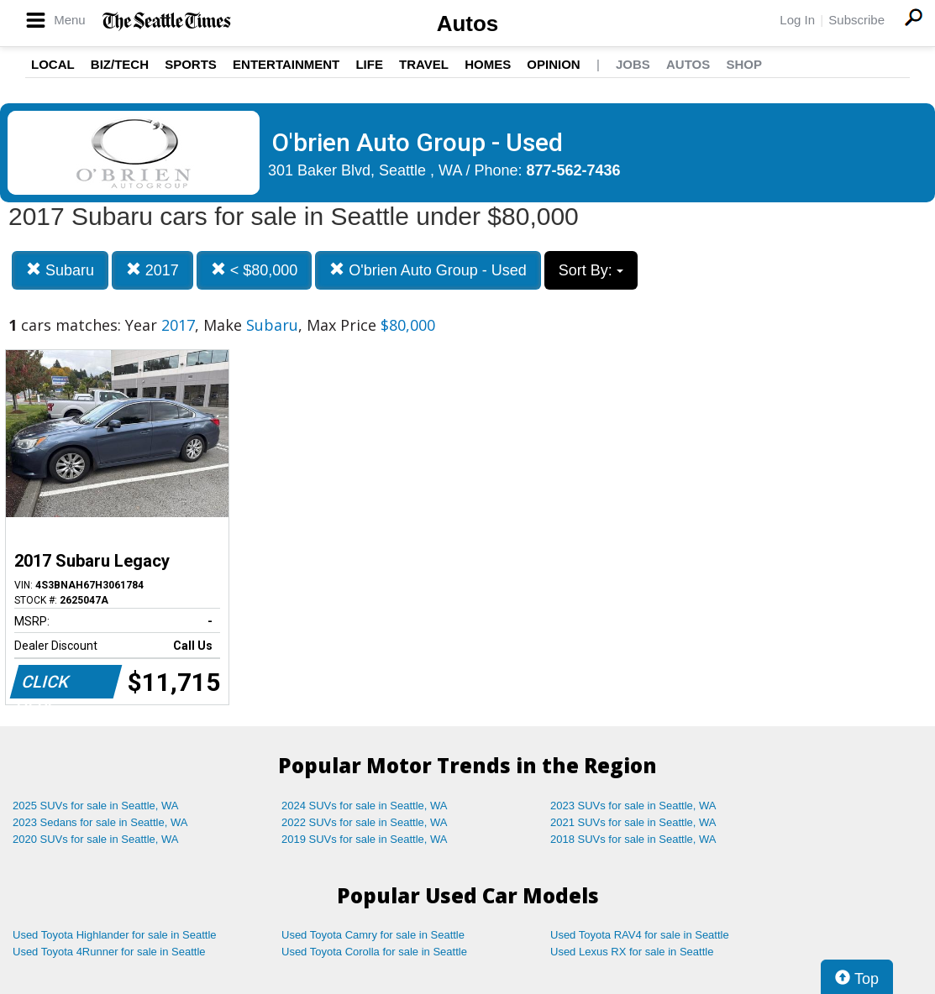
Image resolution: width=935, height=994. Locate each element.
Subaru (60, 270)
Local (53, 64)
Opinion (553, 64)
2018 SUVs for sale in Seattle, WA (633, 839)
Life (369, 64)
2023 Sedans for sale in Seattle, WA (100, 822)
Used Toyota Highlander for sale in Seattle (115, 935)
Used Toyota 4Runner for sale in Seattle (109, 951)
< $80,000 (254, 270)
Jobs (633, 64)
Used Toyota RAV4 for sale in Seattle (639, 935)
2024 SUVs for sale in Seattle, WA (364, 805)
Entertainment (286, 64)
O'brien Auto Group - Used (428, 270)
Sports (191, 64)
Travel (424, 64)
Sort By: (591, 270)
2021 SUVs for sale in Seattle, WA (633, 822)
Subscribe (856, 20)
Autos (468, 23)
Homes (488, 64)
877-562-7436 (574, 170)
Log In (797, 20)
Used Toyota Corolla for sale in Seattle (374, 951)
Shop (744, 64)
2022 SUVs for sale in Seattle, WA (364, 822)
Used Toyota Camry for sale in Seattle (373, 935)
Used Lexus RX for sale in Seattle (631, 951)
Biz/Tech (120, 64)
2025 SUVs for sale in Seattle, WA (96, 805)
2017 (152, 270)
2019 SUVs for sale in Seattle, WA (364, 839)
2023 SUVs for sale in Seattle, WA (633, 805)
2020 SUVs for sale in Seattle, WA (96, 839)
